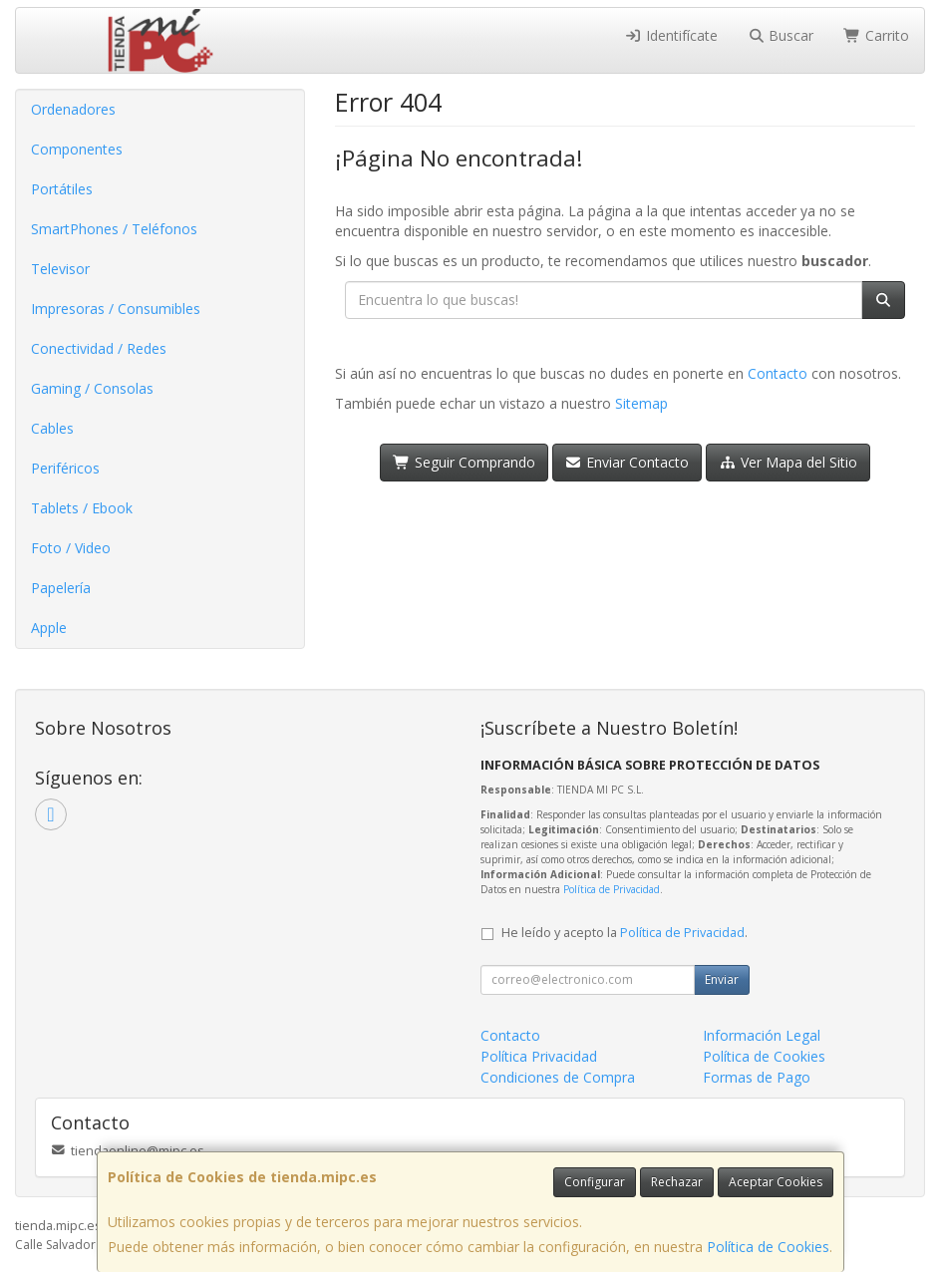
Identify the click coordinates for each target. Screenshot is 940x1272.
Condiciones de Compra (557, 1077)
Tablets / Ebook (82, 507)
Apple (49, 627)
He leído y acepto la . (624, 932)
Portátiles (62, 188)
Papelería (61, 587)
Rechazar (677, 1181)
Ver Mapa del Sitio (788, 462)
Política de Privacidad (611, 889)
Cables (52, 428)
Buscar (781, 35)
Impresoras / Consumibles (115, 308)
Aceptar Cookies (775, 1181)
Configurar (594, 1181)
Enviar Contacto (627, 462)
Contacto (777, 373)
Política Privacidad (538, 1056)
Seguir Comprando (464, 462)
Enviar (722, 979)
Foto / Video (71, 547)
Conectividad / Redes (98, 348)
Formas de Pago (756, 1077)
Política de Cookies (768, 1246)
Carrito (876, 35)
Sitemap (641, 403)
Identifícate (671, 35)
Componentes (77, 149)
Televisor (60, 268)
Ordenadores (73, 109)
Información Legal (761, 1035)
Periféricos (65, 468)
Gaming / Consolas (92, 388)
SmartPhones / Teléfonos (114, 228)
